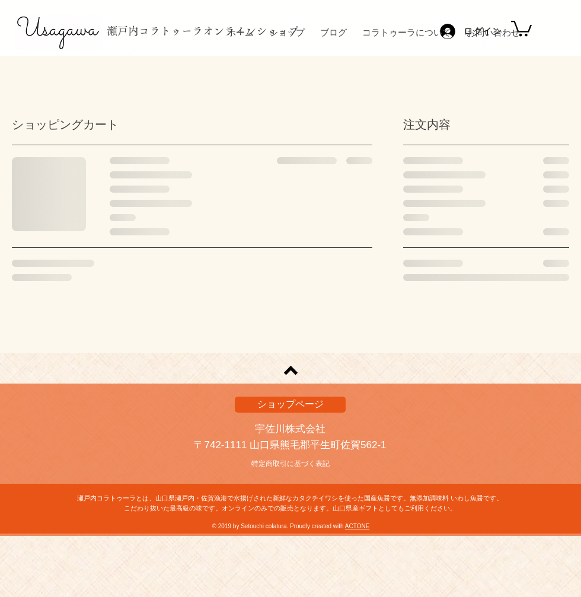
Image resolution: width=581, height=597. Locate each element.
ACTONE (357, 526)
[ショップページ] (290, 405)
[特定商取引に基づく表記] (290, 464)
